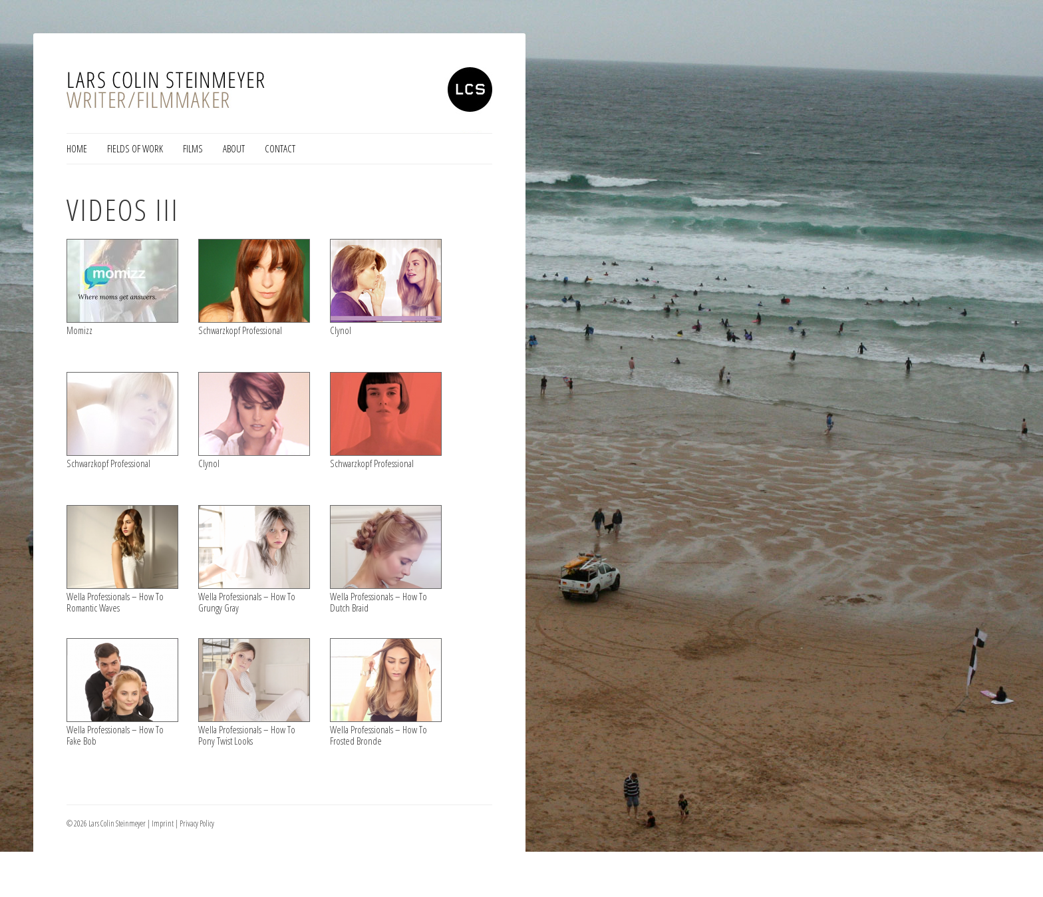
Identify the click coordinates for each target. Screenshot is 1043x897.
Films (193, 148)
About (234, 148)
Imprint (163, 823)
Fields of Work (135, 148)
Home (77, 148)
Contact (280, 148)
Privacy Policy (197, 823)
